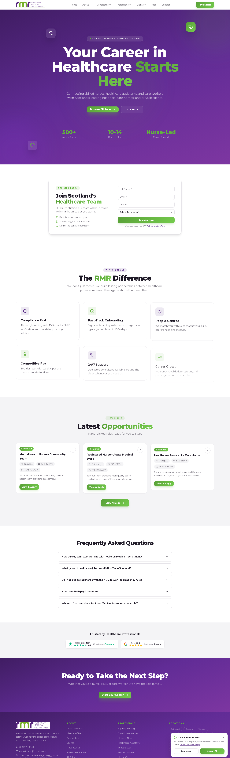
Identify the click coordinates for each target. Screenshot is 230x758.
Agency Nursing (126, 728)
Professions (123, 4)
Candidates (104, 4)
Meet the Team (75, 733)
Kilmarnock (176, 744)
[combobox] (147, 212)
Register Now (148, 220)
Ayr (187, 744)
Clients (141, 4)
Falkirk (174, 739)
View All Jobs (115, 503)
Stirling (199, 734)
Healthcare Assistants (129, 743)
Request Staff (74, 747)
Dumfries (198, 744)
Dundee (174, 734)
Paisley (185, 739)
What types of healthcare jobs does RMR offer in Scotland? (115, 568)
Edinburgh (175, 729)
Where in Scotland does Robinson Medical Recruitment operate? (115, 603)
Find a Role (205, 4)
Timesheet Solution (77, 752)
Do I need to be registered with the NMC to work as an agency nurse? (115, 579)
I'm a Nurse (132, 110)
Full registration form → (159, 226)
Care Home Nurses (128, 733)
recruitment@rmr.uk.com (31, 751)
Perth (209, 734)
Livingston (197, 739)
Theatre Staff (124, 747)
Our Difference (74, 728)
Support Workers (127, 752)
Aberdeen (202, 729)
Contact (166, 4)
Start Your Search (115, 696)
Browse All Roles (103, 109)
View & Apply (29, 489)
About (87, 4)
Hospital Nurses (126, 738)
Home (73, 4)
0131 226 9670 (25, 747)
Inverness (187, 734)
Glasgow (189, 729)
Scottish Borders (178, 749)
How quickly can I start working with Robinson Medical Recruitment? (115, 556)
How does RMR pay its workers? (115, 591)
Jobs (154, 4)
